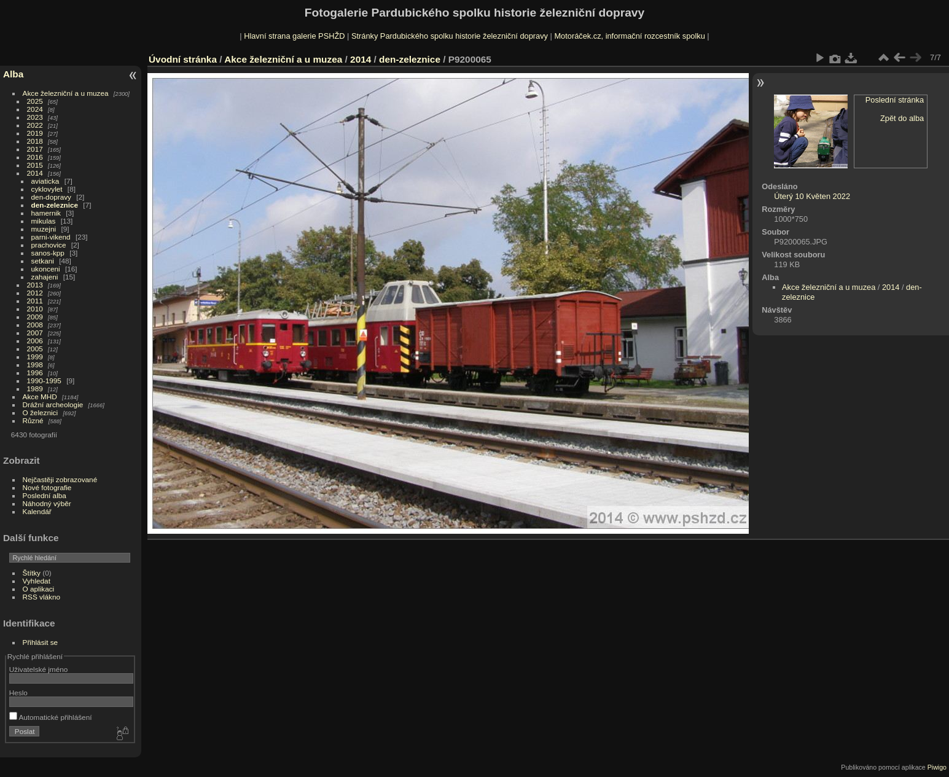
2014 (35, 173)
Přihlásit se (40, 642)
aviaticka (45, 181)
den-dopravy (51, 197)
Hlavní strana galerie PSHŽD (294, 36)
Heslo (18, 693)
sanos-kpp (47, 253)
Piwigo (937, 767)
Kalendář (37, 511)
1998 (35, 365)
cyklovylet (47, 189)
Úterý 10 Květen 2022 (812, 196)
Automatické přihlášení (50, 717)
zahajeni (44, 277)
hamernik (46, 213)
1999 (35, 357)
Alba (13, 74)
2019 (35, 133)
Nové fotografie (47, 487)
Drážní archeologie (53, 404)
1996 (35, 373)
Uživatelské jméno (38, 669)
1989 (35, 388)
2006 (35, 341)
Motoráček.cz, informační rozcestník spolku (629, 36)
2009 (35, 317)
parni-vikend (51, 237)
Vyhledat (36, 581)
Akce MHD (40, 396)
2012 (35, 293)
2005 (35, 349)
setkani (42, 261)
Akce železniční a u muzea (66, 93)
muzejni (44, 229)
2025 (35, 101)
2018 (35, 141)
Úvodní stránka (183, 59)
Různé (33, 420)
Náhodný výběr (47, 503)
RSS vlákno (41, 597)
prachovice (48, 245)
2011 (35, 301)
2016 (35, 157)
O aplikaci (39, 589)
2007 (35, 333)
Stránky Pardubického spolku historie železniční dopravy (449, 36)
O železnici (40, 412)
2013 (35, 285)
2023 (35, 117)
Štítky (32, 573)
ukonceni (45, 269)
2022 (35, 125)
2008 (35, 325)
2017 (35, 149)
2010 (35, 309)
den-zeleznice (55, 205)
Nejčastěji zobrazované (60, 479)
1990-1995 (44, 381)
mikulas (43, 221)
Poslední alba (44, 495)
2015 (35, 165)
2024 (35, 109)
